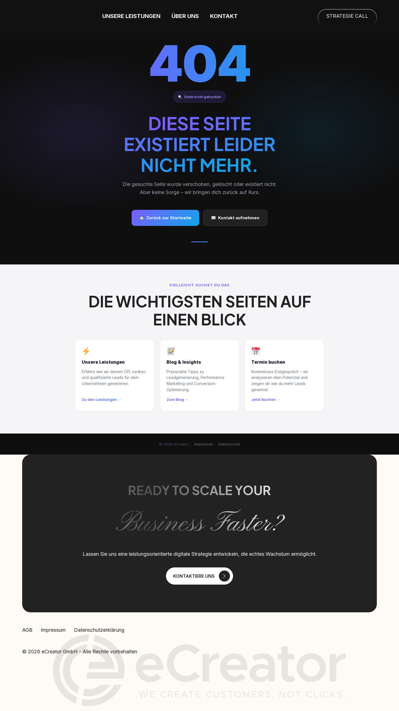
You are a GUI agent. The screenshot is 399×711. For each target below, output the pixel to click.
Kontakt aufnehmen (235, 217)
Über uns (208, 16)
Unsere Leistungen (154, 16)
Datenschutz (229, 444)
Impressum (203, 444)
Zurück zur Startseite (165, 217)
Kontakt (246, 16)
